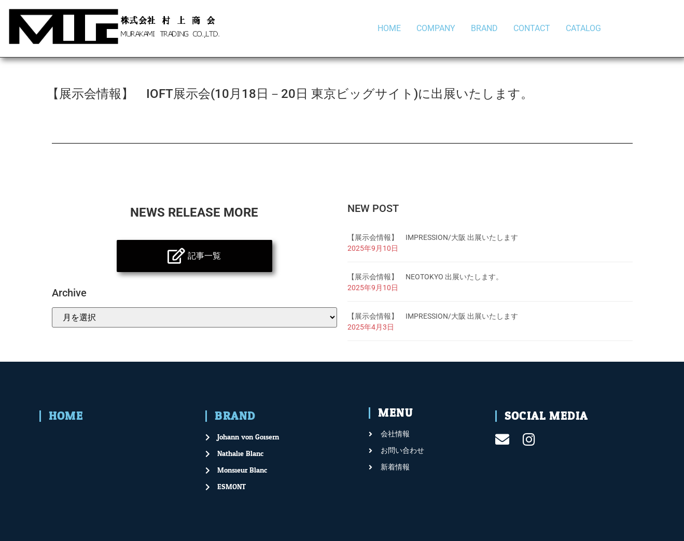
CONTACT (531, 28)
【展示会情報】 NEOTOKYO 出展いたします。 (425, 277)
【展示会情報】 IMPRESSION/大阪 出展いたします (432, 237)
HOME (389, 28)
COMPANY (435, 28)
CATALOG (583, 28)
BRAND (484, 28)
